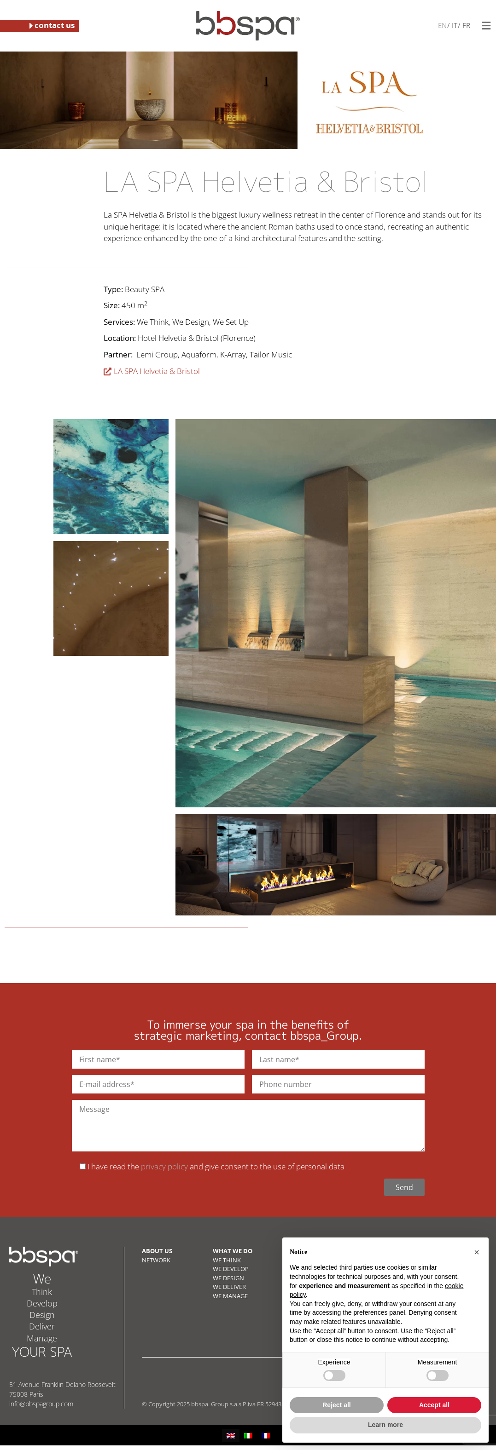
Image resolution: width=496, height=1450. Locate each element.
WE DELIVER (229, 1287)
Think (42, 1291)
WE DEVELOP (231, 1269)
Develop (42, 1303)
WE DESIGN (228, 1278)
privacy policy (164, 1166)
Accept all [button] (434, 1405)
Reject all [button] (336, 1405)
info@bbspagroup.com (41, 1403)
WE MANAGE (230, 1296)
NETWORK (156, 1260)
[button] (486, 25)
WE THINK (227, 1260)
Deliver (42, 1326)
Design (42, 1314)
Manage (42, 1338)
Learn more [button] (385, 1424)
